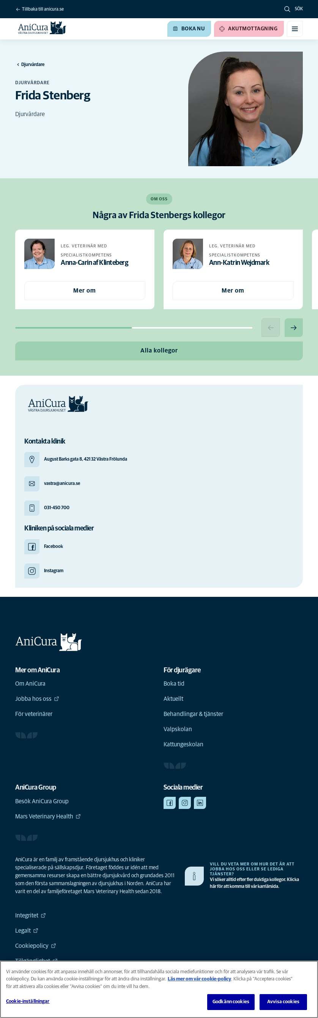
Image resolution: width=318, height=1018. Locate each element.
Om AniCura (30, 684)
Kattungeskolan (183, 745)
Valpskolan (178, 730)
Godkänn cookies (231, 1001)
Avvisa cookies (283, 1001)
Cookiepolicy (35, 947)
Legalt (26, 931)
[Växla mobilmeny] (295, 29)
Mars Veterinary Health (48, 817)
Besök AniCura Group (42, 802)
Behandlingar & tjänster (193, 715)
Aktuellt (173, 700)
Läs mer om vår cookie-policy (199, 979)
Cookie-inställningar (28, 1001)
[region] (159, 989)
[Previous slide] (269, 327)
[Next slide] (293, 327)
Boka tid (174, 684)
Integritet (30, 916)
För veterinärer (33, 715)
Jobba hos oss (37, 700)
